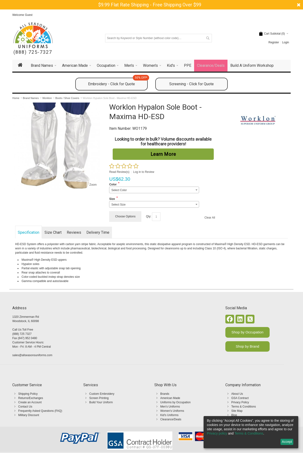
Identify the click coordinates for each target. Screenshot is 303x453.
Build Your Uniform (101, 402)
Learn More (163, 154)
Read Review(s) (119, 172)
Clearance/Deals (170, 419)
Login (285, 42)
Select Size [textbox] (118, 204)
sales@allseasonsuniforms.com (32, 355)
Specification (28, 232)
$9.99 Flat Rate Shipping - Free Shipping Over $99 (149, 5)
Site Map (236, 411)
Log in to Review (143, 172)
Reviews (74, 232)
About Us (237, 393)
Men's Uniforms (170, 406)
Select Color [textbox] (119, 190)
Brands (164, 393)
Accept (287, 442)
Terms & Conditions (243, 406)
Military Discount (28, 415)
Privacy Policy (240, 402)
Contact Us (25, 406)
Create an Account (30, 402)
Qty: (148, 216)
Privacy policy (217, 433)
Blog (234, 415)
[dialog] (251, 432)
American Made (170, 398)
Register (273, 42)
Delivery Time (97, 232)
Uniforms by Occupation (175, 402)
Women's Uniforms (172, 411)
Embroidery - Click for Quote (118, 82)
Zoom (93, 184)
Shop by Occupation (247, 332)
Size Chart (53, 232)
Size (112, 199)
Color (112, 184)
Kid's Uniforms (169, 415)
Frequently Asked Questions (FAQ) (40, 411)
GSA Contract (240, 398)
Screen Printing (99, 398)
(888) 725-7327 (32, 52)
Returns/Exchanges (30, 398)
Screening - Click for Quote (191, 84)
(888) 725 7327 (21, 334)
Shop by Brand (247, 346)
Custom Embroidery (101, 393)
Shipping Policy (28, 393)
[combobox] (154, 190)
